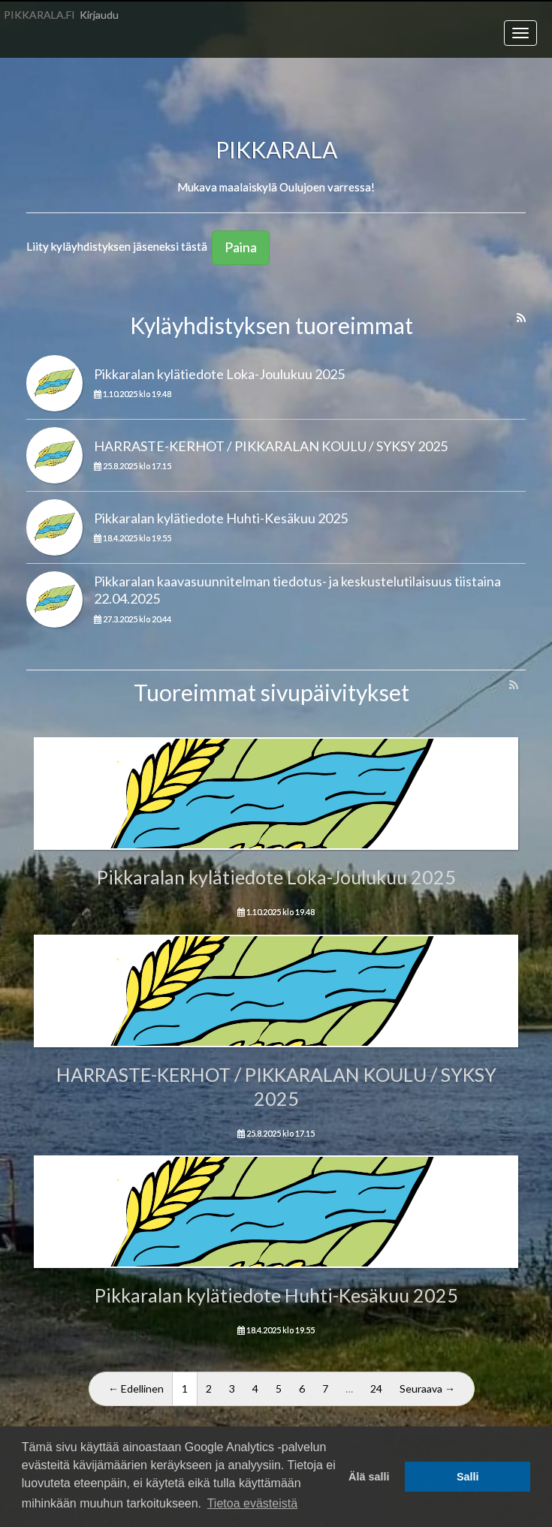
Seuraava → (427, 1388)
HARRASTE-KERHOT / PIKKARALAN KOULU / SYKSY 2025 (271, 446)
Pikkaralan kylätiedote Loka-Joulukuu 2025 (219, 374)
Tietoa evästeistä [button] (252, 1503)
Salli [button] (468, 1477)
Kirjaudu (99, 14)
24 (376, 1388)
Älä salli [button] (368, 1477)
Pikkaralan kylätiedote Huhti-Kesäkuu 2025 (221, 518)
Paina (241, 247)
